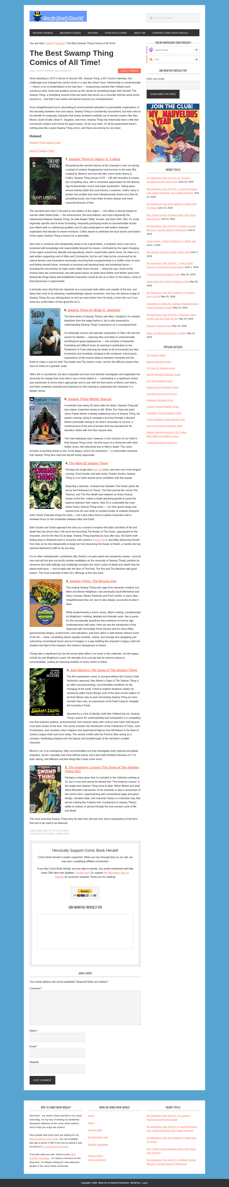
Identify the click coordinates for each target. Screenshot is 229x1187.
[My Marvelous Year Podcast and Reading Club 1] (173, 161)
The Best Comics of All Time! (162, 393)
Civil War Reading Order (159, 381)
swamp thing (62, 834)
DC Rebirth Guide (156, 355)
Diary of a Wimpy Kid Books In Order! (166, 333)
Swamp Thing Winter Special (89, 399)
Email (34, 1046)
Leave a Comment (129, 71)
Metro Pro (102, 1183)
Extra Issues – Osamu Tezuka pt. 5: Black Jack (171, 241)
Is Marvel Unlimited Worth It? (162, 442)
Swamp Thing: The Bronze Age (92, 581)
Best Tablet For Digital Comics (163, 436)
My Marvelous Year (98, 1137)
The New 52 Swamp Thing (88, 463)
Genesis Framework (120, 1183)
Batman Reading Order (159, 361)
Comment (36, 988)
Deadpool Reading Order (160, 400)
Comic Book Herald (58, 17)
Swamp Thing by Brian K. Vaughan (93, 310)
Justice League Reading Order (163, 406)
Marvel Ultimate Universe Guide (163, 374)
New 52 (97, 469)
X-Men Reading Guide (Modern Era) (166, 419)
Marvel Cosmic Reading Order (163, 387)
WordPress (136, 1183)
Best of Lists (50, 831)
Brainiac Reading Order (159, 325)
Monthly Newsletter (98, 1144)
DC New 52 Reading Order (161, 368)
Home (91, 1115)
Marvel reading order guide (44, 1139)
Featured (63, 831)
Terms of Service (97, 1159)
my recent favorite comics (54, 1146)
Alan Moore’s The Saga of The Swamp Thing (103, 670)
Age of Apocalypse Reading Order (165, 425)
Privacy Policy (95, 1155)
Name (34, 1030)
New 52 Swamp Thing (42, 151)
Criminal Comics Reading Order (163, 274)
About (91, 1123)
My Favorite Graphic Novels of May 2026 (168, 252)
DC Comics (49, 834)
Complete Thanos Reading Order (164, 413)
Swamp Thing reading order (45, 142)
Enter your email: (156, 78)
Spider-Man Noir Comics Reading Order (168, 281)
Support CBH (95, 1130)
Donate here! (82, 872)
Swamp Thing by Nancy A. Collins (94, 159)
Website (34, 1062)
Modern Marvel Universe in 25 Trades (166, 432)
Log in (145, 1183)
